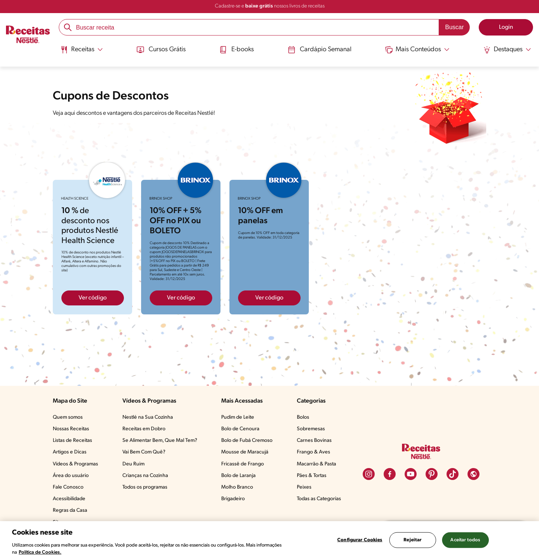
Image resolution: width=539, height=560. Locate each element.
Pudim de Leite (237, 417)
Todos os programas (144, 487)
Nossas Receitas (71, 429)
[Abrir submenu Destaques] (508, 50)
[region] (269, 540)
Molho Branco (237, 487)
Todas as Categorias (319, 499)
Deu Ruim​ (133, 464)
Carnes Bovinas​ (314, 440)
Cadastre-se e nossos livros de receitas (270, 6)
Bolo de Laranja (238, 476)
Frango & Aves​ (313, 452)
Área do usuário (71, 476)
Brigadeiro (233, 499)
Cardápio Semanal (319, 49)
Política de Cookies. (40, 552)
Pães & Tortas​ (311, 476)
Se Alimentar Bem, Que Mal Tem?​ (159, 440)
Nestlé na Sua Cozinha (147, 417)
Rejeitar (412, 540)
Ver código (93, 298)
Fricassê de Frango (242, 464)
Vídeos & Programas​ (75, 464)
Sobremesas (311, 429)
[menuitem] (81, 52)
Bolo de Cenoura (240, 429)
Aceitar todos (465, 540)
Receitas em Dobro (143, 429)
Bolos (303, 417)
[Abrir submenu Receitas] (81, 50)
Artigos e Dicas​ (69, 452)
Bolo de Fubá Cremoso (246, 440)
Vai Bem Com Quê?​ (143, 452)
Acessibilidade (69, 499)
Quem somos (68, 417)
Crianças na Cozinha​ (145, 476)
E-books (236, 49)
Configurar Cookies (359, 540)
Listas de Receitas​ (72, 440)
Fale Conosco (68, 487)
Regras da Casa (70, 510)
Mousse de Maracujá (244, 452)
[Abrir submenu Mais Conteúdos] (418, 50)
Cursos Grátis (160, 49)
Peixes (304, 487)
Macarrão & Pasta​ (316, 464)
